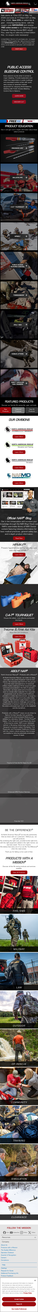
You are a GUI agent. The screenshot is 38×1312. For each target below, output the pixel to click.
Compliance (5, 1260)
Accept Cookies (19, 1299)
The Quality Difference (8, 1250)
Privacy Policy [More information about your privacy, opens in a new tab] (27, 1293)
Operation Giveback (7, 1252)
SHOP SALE (19, 49)
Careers (3, 1257)
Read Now (19, 538)
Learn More (19, 437)
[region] (19, 1295)
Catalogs (4, 1268)
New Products (6, 410)
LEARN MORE (19, 96)
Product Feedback (7, 1276)
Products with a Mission (9, 1247)
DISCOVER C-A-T (19, 102)
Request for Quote (7, 1271)
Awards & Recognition (8, 1255)
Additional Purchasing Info (9, 1273)
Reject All (19, 1304)
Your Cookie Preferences (19, 1309)
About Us (4, 1245)
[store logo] (17, 4)
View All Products (32, 410)
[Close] (35, 1280)
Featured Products (18, 410)
